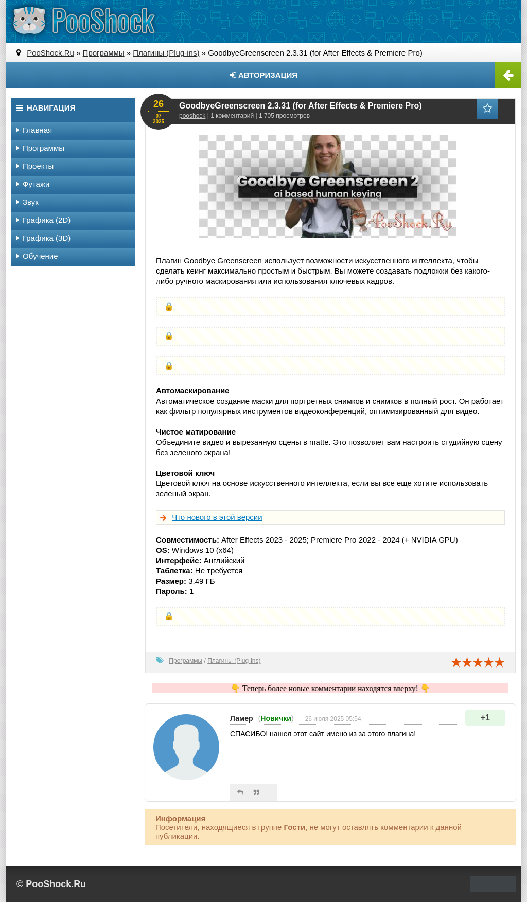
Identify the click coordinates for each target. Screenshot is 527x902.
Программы (185, 660)
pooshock (192, 115)
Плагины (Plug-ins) (233, 660)
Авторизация (263, 74)
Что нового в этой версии (217, 517)
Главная (34, 129)
